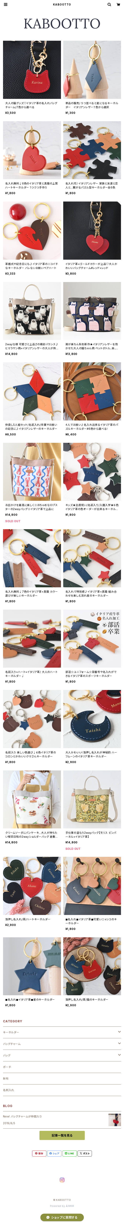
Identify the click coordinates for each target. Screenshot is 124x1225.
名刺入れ (8, 1090)
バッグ (6, 1055)
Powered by (62, 1206)
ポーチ (7, 1067)
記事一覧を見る (62, 1135)
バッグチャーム (12, 1043)
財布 (6, 1078)
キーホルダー (11, 1032)
